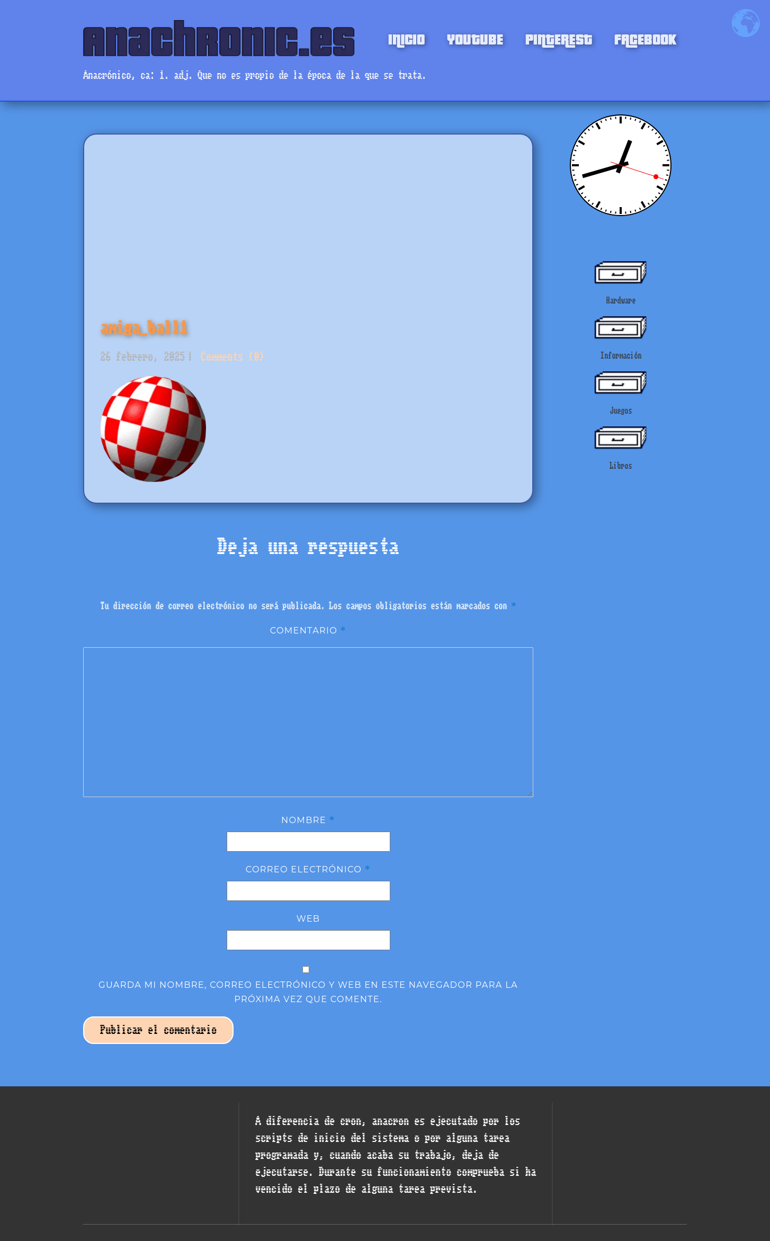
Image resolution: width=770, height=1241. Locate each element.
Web (308, 918)
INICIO (406, 38)
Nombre (308, 820)
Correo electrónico (308, 869)
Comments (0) (229, 356)
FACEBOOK (645, 38)
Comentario (308, 630)
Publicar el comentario (158, 1029)
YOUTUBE (475, 38)
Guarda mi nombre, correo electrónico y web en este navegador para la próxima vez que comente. (308, 991)
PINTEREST (558, 38)
